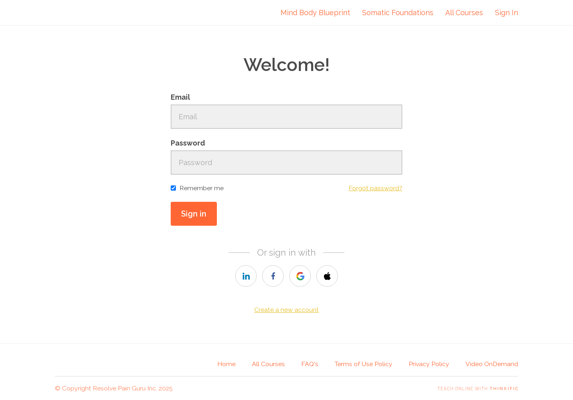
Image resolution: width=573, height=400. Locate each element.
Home (226, 364)
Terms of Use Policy (363, 364)
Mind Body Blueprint (315, 12)
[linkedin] (246, 276)
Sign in (194, 214)
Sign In (506, 12)
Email (180, 97)
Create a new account (286, 309)
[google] (300, 276)
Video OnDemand (492, 364)
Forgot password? (375, 188)
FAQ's (309, 364)
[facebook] (273, 276)
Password (188, 143)
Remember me (201, 188)
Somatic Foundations (397, 12)
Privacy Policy (429, 364)
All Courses (464, 12)
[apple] (327, 276)
